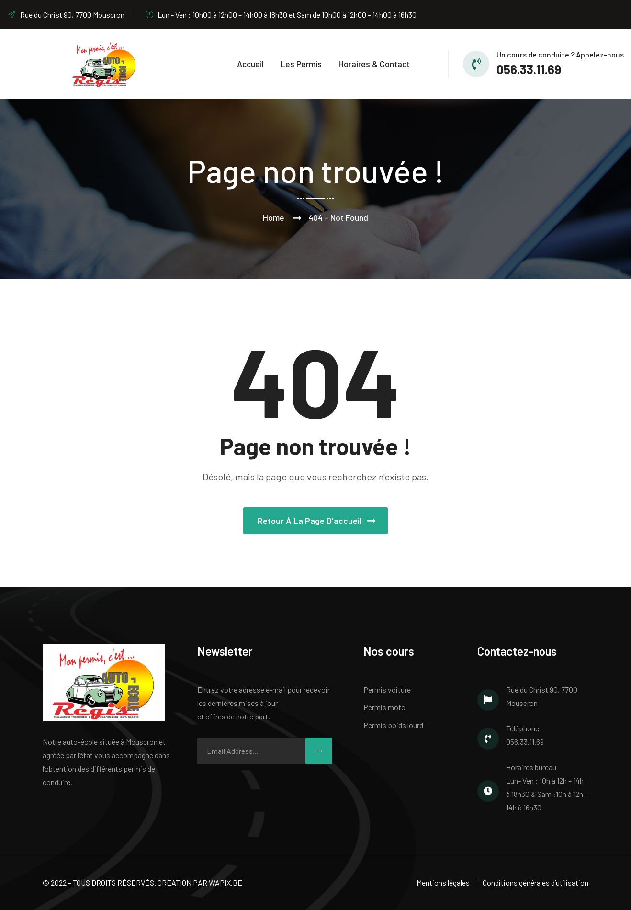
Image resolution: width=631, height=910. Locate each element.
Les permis (301, 63)
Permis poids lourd (393, 724)
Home (273, 217)
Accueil (250, 63)
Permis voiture (387, 689)
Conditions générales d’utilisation (535, 882)
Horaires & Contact (374, 63)
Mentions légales (443, 882)
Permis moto (384, 707)
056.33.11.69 (528, 69)
